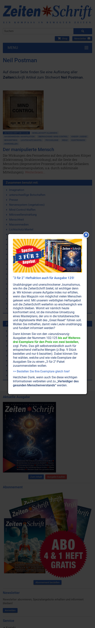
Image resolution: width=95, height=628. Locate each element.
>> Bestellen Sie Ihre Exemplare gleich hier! (41, 371)
